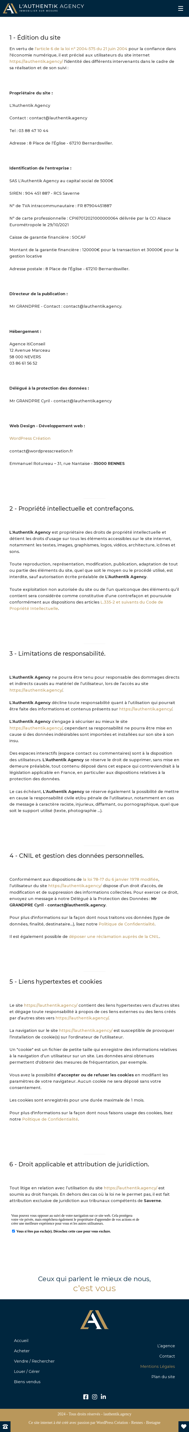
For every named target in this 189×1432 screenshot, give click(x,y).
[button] (85, 1396)
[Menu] (180, 8)
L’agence (166, 1346)
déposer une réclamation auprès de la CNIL (114, 936)
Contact (167, 1356)
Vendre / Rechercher (34, 1361)
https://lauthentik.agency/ (36, 61)
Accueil (21, 1340)
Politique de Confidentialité (127, 924)
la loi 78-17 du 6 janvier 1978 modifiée (120, 879)
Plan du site (163, 1376)
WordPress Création (30, 438)
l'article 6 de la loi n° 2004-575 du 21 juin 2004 (81, 48)
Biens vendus (27, 1381)
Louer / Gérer (27, 1371)
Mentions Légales (157, 1366)
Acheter (22, 1351)
